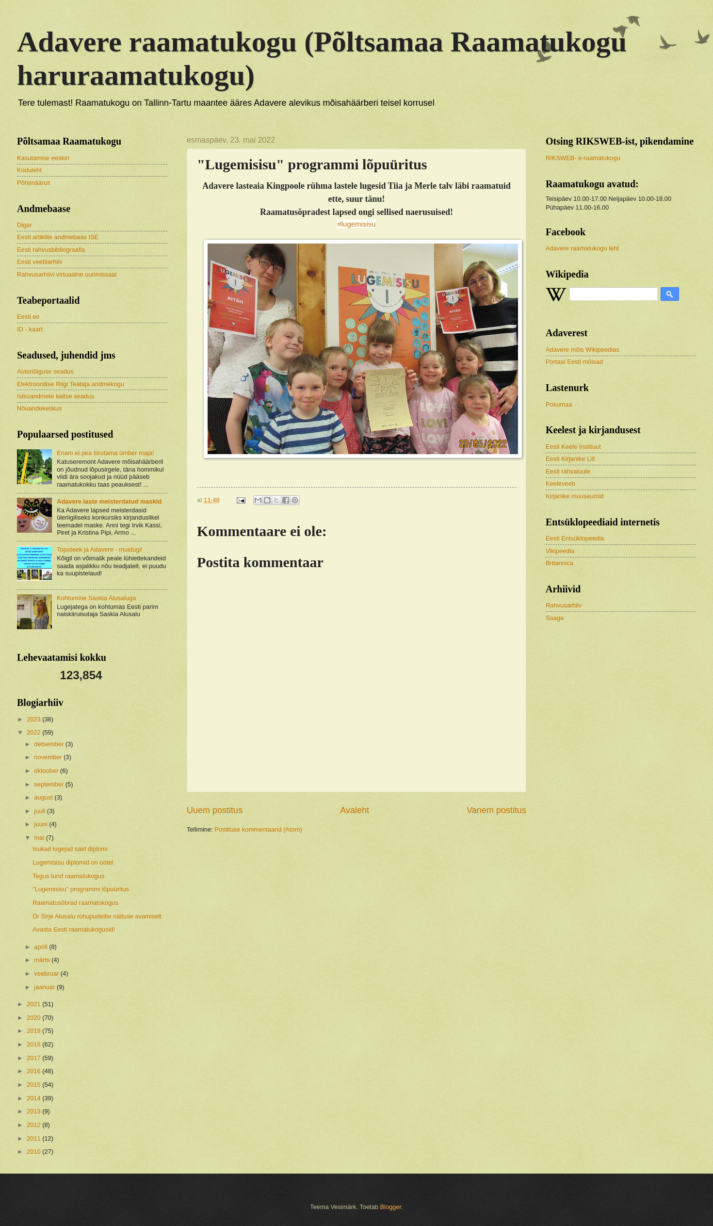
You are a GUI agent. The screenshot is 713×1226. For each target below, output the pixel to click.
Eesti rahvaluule (568, 471)
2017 (34, 1058)
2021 (34, 1004)
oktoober (47, 770)
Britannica (559, 563)
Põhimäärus (33, 182)
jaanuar (45, 987)
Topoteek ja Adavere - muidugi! (100, 549)
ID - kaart (30, 329)
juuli (40, 811)
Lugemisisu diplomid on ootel (72, 862)
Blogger (391, 1206)
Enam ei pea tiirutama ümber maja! (105, 453)
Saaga (555, 617)
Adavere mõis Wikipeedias (582, 349)
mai (40, 837)
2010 (34, 1151)
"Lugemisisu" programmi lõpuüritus (80, 889)
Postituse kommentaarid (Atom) (258, 829)
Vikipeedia (560, 551)
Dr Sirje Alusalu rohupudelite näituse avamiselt (97, 916)
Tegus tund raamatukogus (68, 876)
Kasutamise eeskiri (43, 158)
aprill (41, 946)
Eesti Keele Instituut (573, 446)
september (49, 784)
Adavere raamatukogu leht (582, 248)
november (49, 757)
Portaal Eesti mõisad (574, 361)
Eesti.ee (28, 316)
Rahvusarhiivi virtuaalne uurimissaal (66, 274)
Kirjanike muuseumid (575, 496)
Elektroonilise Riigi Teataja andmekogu (70, 384)
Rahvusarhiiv (564, 605)
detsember (49, 744)
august (44, 797)
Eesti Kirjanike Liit (570, 458)
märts (42, 960)
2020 (34, 1017)
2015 (34, 1084)
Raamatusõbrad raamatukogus (75, 902)
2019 (34, 1030)
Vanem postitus (496, 810)
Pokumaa (559, 404)
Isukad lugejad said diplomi (70, 848)
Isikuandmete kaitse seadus (55, 396)
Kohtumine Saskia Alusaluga (96, 598)
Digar (24, 225)
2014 (34, 1098)
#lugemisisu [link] (356, 224)
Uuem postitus (215, 810)
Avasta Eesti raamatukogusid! (73, 929)
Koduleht (29, 170)
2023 (34, 719)
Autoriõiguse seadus (45, 371)
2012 (34, 1124)
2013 (34, 1111)
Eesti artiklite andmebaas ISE (57, 237)
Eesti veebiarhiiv (40, 261)
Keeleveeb (560, 483)
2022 (34, 732)
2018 (34, 1044)
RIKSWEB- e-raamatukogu (583, 158)
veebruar (47, 973)
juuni (41, 824)
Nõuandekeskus (39, 408)
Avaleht (354, 810)
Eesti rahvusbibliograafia (51, 249)
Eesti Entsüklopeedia (575, 538)
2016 (34, 1071)
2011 (34, 1138)
